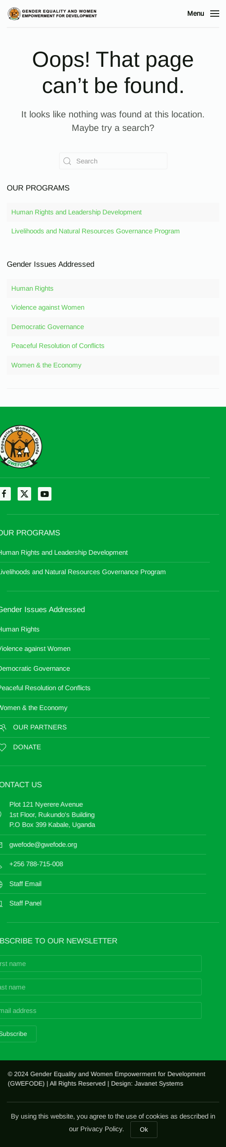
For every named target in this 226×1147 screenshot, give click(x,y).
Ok (144, 1129)
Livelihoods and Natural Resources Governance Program (95, 231)
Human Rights (32, 288)
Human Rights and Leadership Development (76, 212)
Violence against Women (47, 307)
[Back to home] (52, 13)
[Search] (113, 161)
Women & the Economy (46, 365)
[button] (203, 13)
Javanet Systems (163, 1083)
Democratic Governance (47, 326)
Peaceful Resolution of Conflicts (58, 345)
